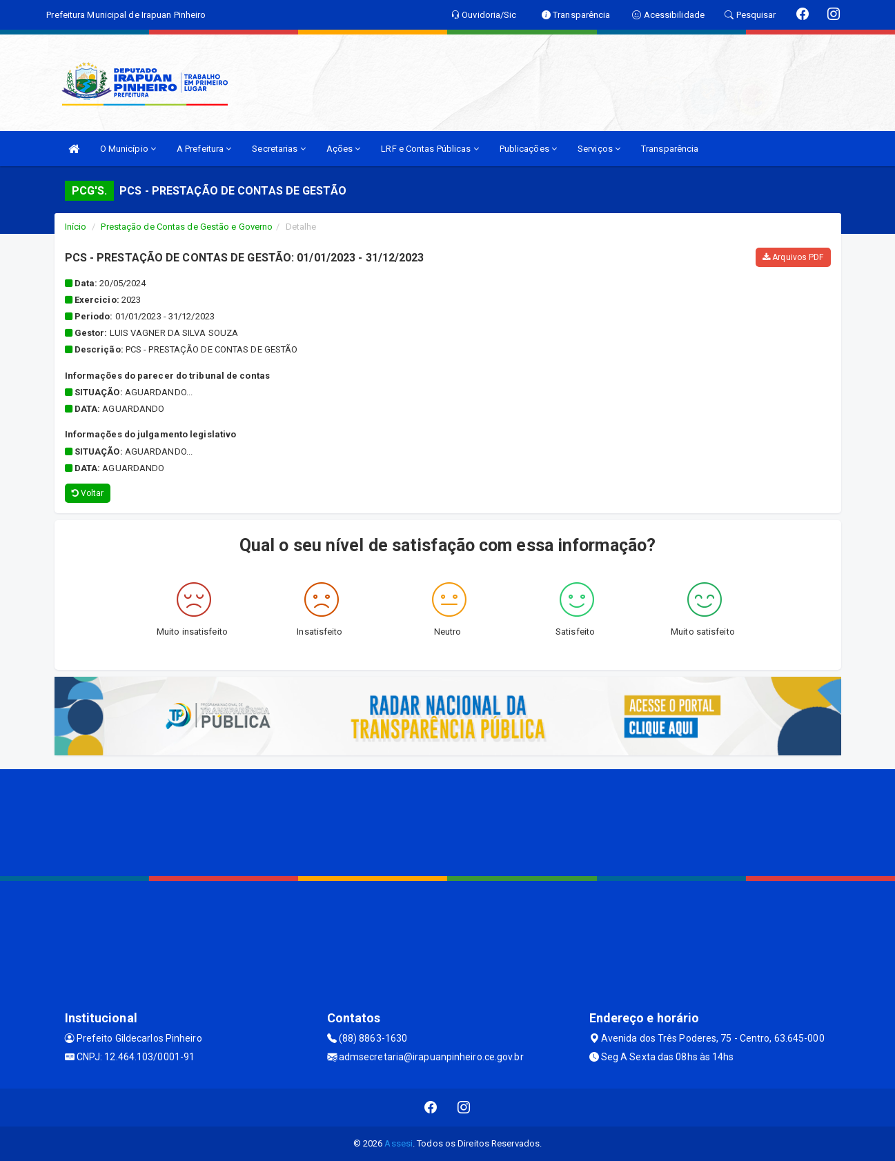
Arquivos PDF (793, 257)
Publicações (528, 148)
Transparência (669, 148)
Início (76, 226)
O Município (128, 148)
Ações (343, 148)
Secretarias (278, 148)
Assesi (398, 1143)
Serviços (599, 148)
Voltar (88, 493)
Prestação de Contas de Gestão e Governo (187, 226)
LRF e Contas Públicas (429, 148)
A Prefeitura (204, 148)
